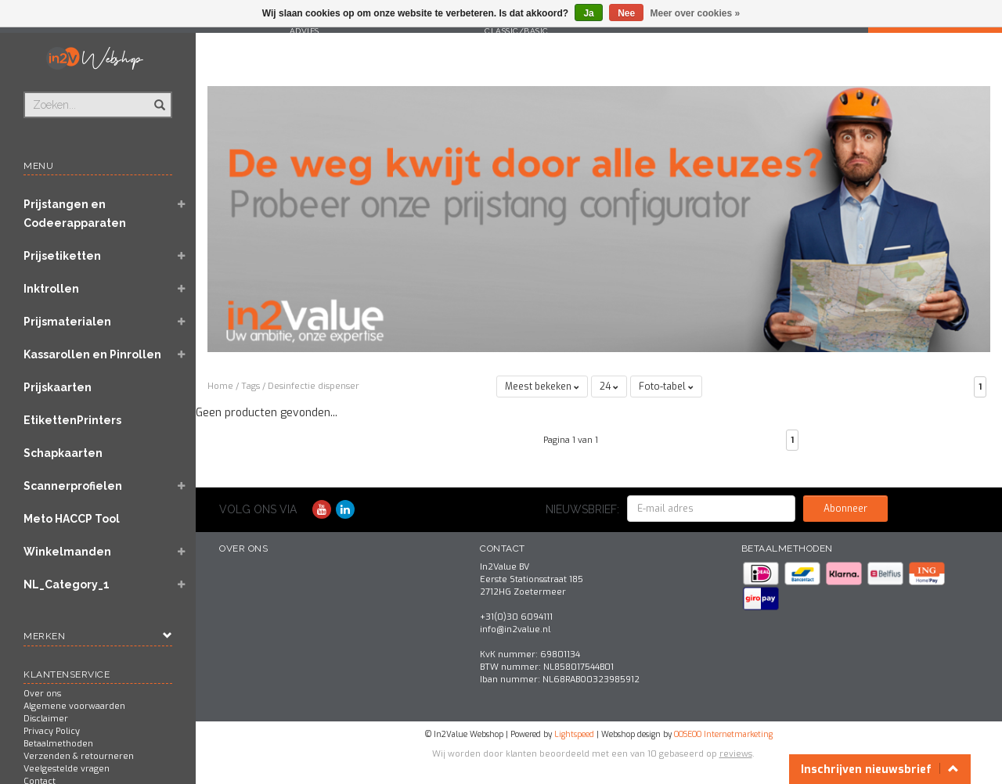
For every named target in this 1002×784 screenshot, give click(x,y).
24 (609, 386)
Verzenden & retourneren (78, 756)
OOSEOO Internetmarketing (723, 734)
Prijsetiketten (62, 256)
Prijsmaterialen (67, 321)
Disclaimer (45, 719)
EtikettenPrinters (72, 420)
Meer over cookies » (696, 13)
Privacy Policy (51, 731)
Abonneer (845, 508)
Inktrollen (51, 288)
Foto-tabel (666, 386)
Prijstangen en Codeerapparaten (74, 213)
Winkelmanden (67, 551)
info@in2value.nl (515, 629)
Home (220, 386)
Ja (588, 13)
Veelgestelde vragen (66, 769)
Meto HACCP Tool (71, 518)
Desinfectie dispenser (313, 386)
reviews (735, 754)
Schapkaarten (63, 453)
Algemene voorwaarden (74, 706)
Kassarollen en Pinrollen (92, 354)
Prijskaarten (57, 387)
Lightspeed (574, 734)
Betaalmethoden (58, 744)
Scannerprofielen (72, 486)
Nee (626, 13)
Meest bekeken (542, 386)
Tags (250, 386)
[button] (180, 206)
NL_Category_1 (66, 584)
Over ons (42, 693)
